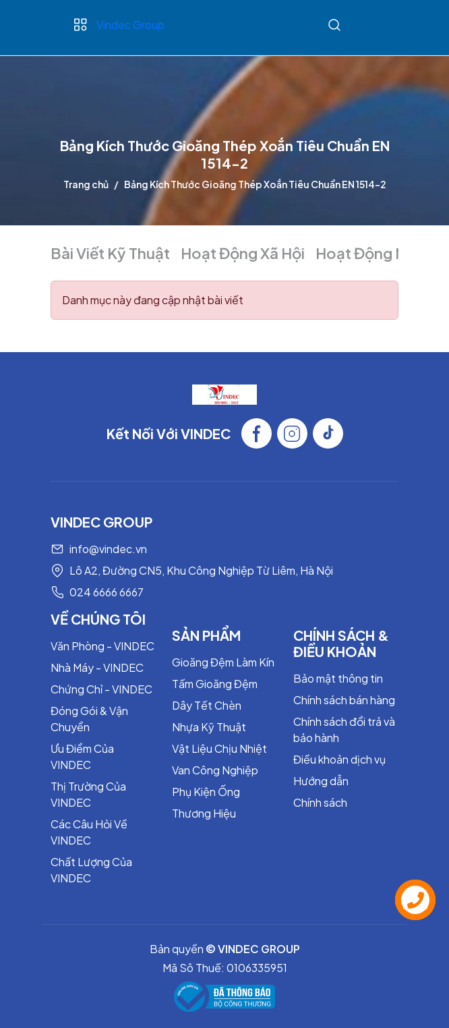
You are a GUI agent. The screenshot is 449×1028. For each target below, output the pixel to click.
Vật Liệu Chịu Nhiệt (219, 748)
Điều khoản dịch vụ (339, 759)
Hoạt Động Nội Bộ (379, 253)
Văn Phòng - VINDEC (102, 646)
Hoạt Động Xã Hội (243, 253)
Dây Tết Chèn (206, 705)
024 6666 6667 (106, 592)
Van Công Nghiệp (215, 770)
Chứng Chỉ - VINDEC (101, 689)
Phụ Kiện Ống (206, 791)
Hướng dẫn (321, 781)
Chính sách (320, 802)
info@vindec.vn (108, 549)
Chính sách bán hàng (344, 700)
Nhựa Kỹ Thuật (209, 727)
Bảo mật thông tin (338, 678)
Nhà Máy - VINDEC (97, 667)
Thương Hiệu (204, 813)
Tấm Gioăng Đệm (215, 684)
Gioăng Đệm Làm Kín (223, 662)
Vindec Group (130, 25)
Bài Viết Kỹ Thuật (110, 253)
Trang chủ (86, 184)
